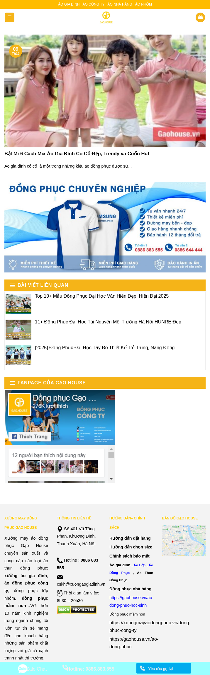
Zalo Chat (36, 669)
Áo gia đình (68, 4)
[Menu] (10, 17)
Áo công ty (93, 4)
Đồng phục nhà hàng (130, 589)
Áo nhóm (143, 4)
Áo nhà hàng (120, 4)
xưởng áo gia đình (25, 575)
